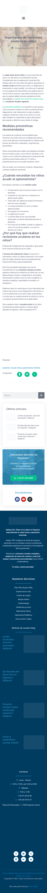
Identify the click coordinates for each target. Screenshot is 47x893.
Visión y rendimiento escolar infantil (10, 739)
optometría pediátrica (13, 107)
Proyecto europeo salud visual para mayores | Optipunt (10, 710)
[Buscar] (41, 395)
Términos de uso (36, 873)
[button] (23, 18)
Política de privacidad (21, 873)
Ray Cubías (33, 886)
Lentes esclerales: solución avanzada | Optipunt (8, 642)
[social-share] (19, 374)
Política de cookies (23, 876)
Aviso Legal (7, 873)
